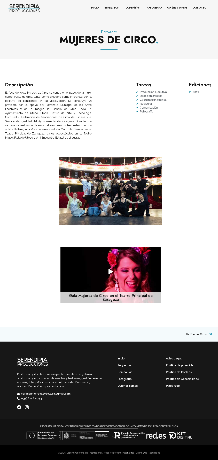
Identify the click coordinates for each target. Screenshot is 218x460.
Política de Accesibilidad (182, 379)
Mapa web (173, 385)
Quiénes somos (177, 7)
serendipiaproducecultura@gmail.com (46, 393)
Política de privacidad (180, 365)
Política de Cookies (179, 372)
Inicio (95, 7)
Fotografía (154, 7)
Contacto (199, 7)
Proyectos (112, 7)
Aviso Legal (174, 358)
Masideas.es (154, 452)
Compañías (133, 7)
